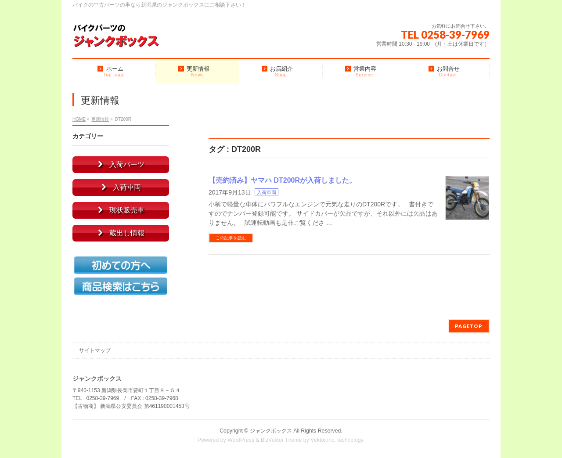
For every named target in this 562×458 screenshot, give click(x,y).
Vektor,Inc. (323, 440)
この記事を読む (231, 237)
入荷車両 (266, 192)
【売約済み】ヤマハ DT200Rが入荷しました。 (282, 180)
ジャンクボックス (271, 431)
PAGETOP (469, 326)
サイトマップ (95, 350)
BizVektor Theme (281, 440)
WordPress (240, 440)
